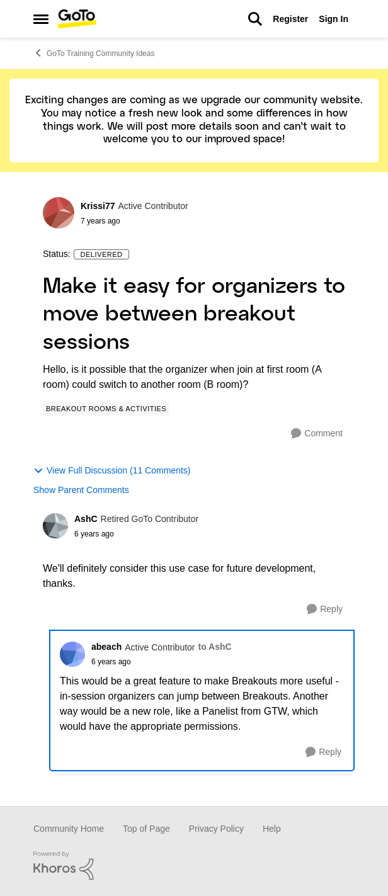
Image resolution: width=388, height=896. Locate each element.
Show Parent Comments (81, 490)
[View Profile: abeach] (72, 654)
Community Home (68, 829)
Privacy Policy (216, 829)
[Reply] (324, 609)
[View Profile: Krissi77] (58, 213)
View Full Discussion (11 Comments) (111, 470)
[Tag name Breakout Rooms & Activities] (106, 409)
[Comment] (316, 433)
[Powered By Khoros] (194, 865)
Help (272, 829)
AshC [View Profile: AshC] (86, 519)
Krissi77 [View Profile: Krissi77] (98, 206)
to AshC (215, 647)
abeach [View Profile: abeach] (106, 647)
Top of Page (146, 829)
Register (290, 19)
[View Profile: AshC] (55, 525)
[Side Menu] (41, 18)
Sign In (333, 19)
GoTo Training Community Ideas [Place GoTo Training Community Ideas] (93, 53)
